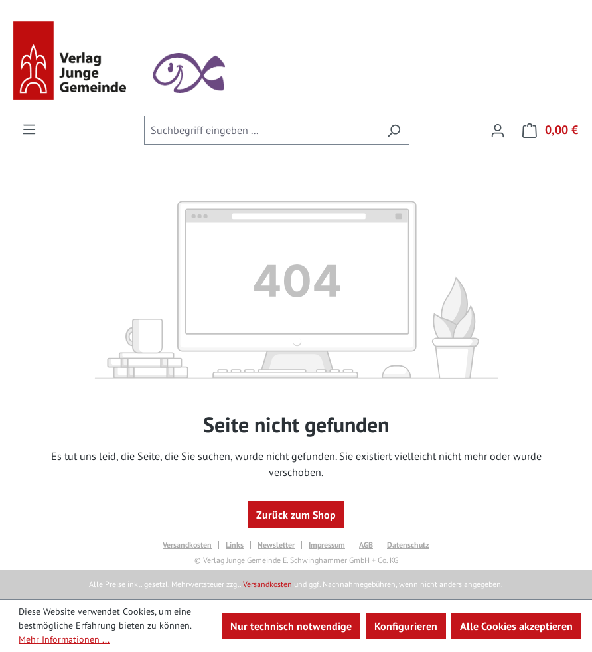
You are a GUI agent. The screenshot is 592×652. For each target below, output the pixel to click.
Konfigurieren (405, 626)
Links (235, 545)
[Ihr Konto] (498, 130)
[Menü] (29, 129)
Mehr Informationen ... (64, 639)
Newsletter (276, 545)
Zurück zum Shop (296, 514)
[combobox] (261, 130)
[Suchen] (393, 130)
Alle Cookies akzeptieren (516, 626)
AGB (366, 545)
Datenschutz (408, 545)
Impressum (327, 545)
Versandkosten (187, 545)
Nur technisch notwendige (291, 626)
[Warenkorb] (546, 130)
